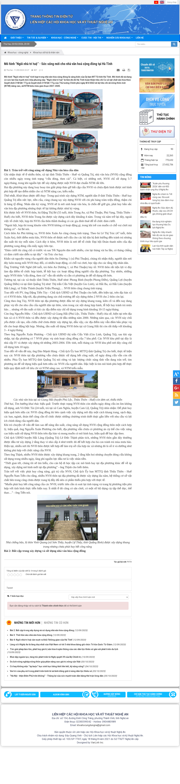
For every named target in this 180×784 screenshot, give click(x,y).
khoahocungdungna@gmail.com (93, 763)
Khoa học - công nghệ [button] (64, 39)
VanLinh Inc (97, 780)
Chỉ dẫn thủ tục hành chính (150, 733)
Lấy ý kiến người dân (25, 732)
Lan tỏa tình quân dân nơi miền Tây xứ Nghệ (162, 247)
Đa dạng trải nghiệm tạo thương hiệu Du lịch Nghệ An (162, 224)
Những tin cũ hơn (56, 661)
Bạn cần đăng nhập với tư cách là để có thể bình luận (46, 644)
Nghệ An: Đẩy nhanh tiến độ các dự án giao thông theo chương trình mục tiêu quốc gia (156, 237)
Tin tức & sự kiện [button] (37, 39)
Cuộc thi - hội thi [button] (92, 39)
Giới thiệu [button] (17, 39)
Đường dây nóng (110, 733)
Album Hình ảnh (61, 732)
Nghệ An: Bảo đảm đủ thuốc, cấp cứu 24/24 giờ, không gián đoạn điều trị (156, 212)
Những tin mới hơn (27, 661)
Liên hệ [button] (140, 38)
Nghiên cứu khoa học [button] (119, 39)
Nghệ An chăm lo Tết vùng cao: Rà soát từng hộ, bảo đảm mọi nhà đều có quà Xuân (156, 198)
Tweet (10, 626)
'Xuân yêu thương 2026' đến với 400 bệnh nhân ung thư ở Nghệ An (154, 186)
